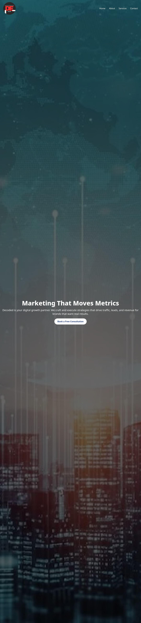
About (112, 8)
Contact (134, 8)
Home (102, 8)
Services (123, 8)
